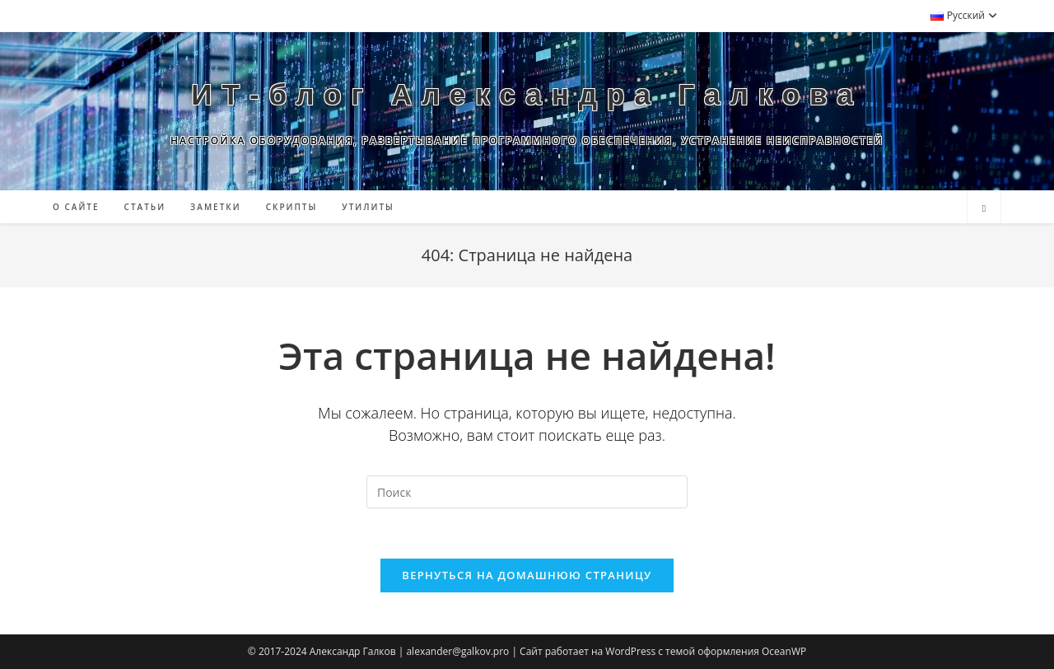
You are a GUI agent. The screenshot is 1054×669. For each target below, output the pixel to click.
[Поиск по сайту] (984, 208)
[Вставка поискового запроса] (527, 491)
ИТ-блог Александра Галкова (526, 94)
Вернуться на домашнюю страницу (526, 575)
